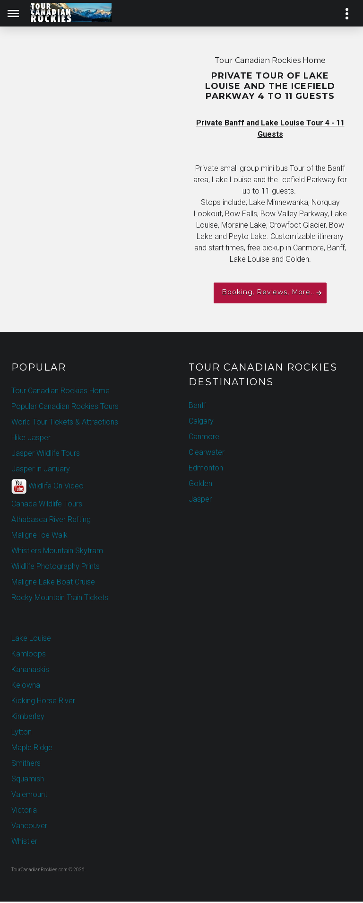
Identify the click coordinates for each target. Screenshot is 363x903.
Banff (197, 406)
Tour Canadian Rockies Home (60, 392)
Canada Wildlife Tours (46, 505)
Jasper (200, 500)
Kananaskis (30, 670)
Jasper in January (40, 470)
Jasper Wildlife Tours (45, 454)
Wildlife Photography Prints (55, 567)
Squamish (27, 780)
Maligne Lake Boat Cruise (53, 583)
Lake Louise (31, 639)
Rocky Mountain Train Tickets (59, 598)
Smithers (26, 764)
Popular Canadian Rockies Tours (65, 407)
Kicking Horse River (43, 702)
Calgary (201, 422)
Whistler (24, 842)
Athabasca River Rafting (51, 520)
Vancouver (29, 827)
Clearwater (207, 453)
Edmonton (206, 469)
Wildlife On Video (47, 488)
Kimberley (27, 717)
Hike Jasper (31, 438)
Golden (200, 484)
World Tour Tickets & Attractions (64, 423)
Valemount (29, 795)
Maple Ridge (31, 748)
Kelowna (25, 686)
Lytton (21, 733)
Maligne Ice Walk (39, 536)
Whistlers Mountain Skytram (57, 552)
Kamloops (28, 655)
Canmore (204, 438)
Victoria (24, 811)
